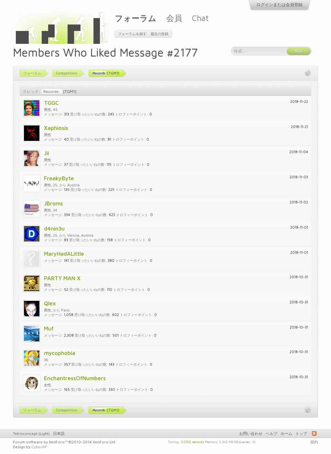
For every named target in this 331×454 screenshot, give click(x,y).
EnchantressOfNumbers (75, 378)
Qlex (50, 303)
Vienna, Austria (80, 235)
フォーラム (135, 18)
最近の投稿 (159, 34)
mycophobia (59, 353)
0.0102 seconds (192, 441)
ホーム (286, 433)
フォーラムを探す (132, 34)
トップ (301, 433)
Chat (200, 18)
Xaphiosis (56, 127)
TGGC (51, 102)
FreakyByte (59, 178)
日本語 (59, 433)
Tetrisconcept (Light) (31, 433)
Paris (65, 310)
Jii (46, 153)
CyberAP (39, 446)
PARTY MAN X (62, 278)
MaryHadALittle (64, 253)
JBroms (53, 203)
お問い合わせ (250, 433)
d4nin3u (54, 228)
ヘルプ (271, 433)
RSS (314, 433)
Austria (73, 185)
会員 (174, 18)
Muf (49, 328)
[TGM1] (58, 91)
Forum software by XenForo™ (64, 441)
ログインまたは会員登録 (279, 4)
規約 (314, 441)
